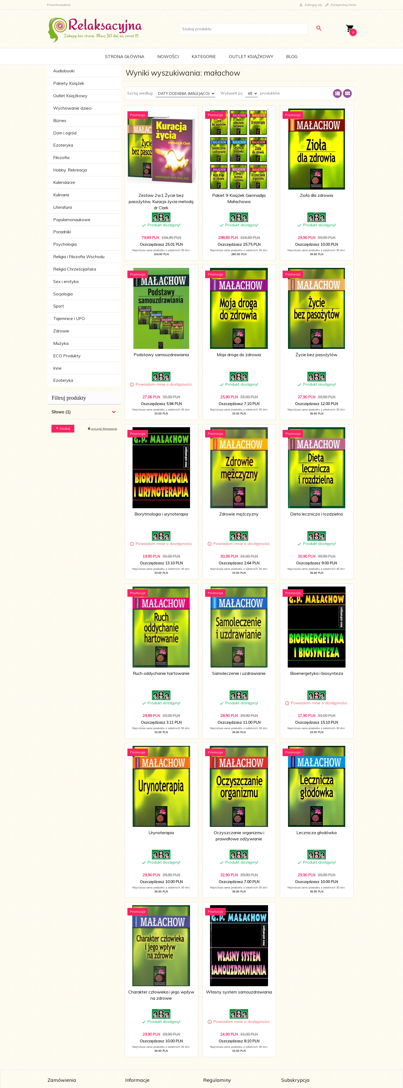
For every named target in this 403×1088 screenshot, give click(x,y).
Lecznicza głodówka (316, 832)
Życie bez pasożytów (316, 354)
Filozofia (61, 157)
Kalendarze (64, 182)
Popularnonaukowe (71, 219)
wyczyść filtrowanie (102, 428)
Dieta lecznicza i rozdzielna (316, 514)
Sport (58, 306)
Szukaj (63, 428)
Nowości (168, 56)
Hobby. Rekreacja (70, 170)
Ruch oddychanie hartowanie (161, 673)
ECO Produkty (67, 355)
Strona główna (124, 56)
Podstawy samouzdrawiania (161, 354)
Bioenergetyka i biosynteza (316, 673)
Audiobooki (63, 70)
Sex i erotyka (66, 281)
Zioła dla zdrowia (316, 195)
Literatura (62, 207)
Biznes (59, 120)
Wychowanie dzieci (72, 108)
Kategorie (204, 56)
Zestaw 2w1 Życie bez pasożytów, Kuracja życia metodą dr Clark (161, 201)
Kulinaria (61, 194)
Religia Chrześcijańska (74, 269)
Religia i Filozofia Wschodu (78, 256)
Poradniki (62, 231)
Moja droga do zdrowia (239, 354)
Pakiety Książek (68, 83)
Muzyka (61, 343)
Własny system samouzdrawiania (239, 992)
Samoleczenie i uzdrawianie (239, 673)
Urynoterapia (161, 832)
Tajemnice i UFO (69, 318)
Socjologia (63, 294)
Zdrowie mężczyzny (239, 514)
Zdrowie (61, 331)
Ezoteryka (63, 145)
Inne (57, 368)
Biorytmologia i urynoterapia (161, 514)
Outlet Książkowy (251, 56)
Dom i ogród (64, 133)
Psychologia (65, 244)
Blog (291, 56)
